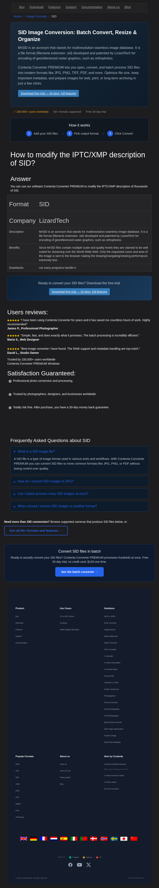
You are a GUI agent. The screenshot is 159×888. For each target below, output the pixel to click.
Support (71, 7)
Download (36, 7)
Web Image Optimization (113, 729)
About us (113, 7)
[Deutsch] (34, 839)
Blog (127, 7)
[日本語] (124, 839)
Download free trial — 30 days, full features (48, 93)
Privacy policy (65, 777)
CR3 (17, 797)
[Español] (64, 839)
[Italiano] (74, 839)
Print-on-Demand (111, 702)
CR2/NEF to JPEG (111, 683)
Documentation (91, 7)
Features (54, 7)
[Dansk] (94, 839)
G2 (98, 857)
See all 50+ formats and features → (36, 530)
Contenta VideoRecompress (115, 764)
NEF (17, 777)
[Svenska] (114, 839)
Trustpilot (74, 857)
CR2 (17, 771)
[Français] (44, 839)
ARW (18, 784)
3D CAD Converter (111, 789)
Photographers (110, 696)
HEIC (18, 764)
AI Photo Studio (110, 782)
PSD (17, 811)
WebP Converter (110, 643)
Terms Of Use (65, 771)
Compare (63, 623)
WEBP (18, 804)
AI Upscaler (108, 656)
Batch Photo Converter (113, 722)
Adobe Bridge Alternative (69, 630)
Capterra (87, 857)
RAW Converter (110, 623)
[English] (24, 839)
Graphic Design (110, 736)
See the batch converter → (79, 572)
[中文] (134, 839)
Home (17, 16)
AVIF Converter (110, 649)
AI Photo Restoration (112, 663)
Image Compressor (111, 689)
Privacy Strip (109, 676)
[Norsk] (104, 839)
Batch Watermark (111, 636)
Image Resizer (110, 630)
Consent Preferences (135, 878)
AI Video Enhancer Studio (114, 776)
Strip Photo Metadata (112, 742)
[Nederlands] (54, 839)
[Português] (84, 839)
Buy (22, 7)
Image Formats (36, 16)
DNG (17, 791)
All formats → (21, 817)
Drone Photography (111, 709)
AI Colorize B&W (110, 669)
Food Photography (111, 716)
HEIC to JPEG (109, 616)
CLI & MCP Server (67, 616)
